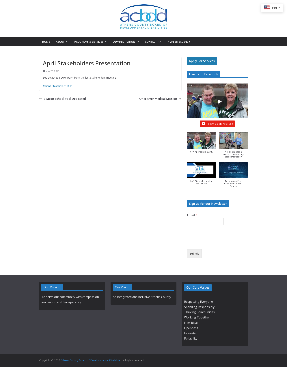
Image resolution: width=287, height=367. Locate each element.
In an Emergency (178, 41)
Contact (151, 41)
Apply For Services (202, 61)
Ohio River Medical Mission (160, 99)
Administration (124, 41)
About (60, 41)
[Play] (219, 101)
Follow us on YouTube (217, 124)
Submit (194, 253)
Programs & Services (88, 41)
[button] (66, 41)
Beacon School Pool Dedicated (62, 99)
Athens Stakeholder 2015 (57, 86)
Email (192, 215)
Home (46, 41)
